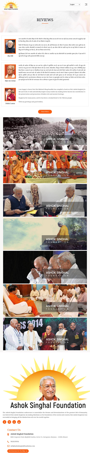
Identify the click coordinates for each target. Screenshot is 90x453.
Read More (45, 112)
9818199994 (15, 442)
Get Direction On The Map (17, 451)
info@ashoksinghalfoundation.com (23, 446)
